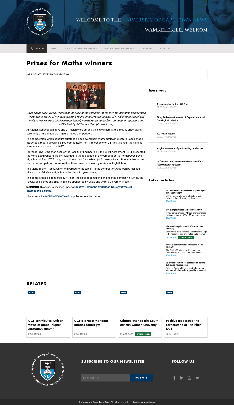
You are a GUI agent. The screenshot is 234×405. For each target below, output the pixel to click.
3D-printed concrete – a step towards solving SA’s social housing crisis (185, 264)
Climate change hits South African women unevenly (184, 227)
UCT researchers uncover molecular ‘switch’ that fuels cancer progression (180, 163)
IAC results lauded (166, 133)
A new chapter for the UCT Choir (173, 104)
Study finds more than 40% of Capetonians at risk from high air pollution (181, 119)
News (54, 48)
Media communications (119, 48)
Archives (147, 48)
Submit (141, 377)
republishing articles (57, 196)
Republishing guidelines (144, 402)
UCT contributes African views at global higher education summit (186, 192)
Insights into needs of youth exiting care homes (180, 148)
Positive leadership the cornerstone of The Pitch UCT (184, 246)
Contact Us (167, 48)
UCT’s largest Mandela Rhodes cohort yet (184, 210)
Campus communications (81, 48)
